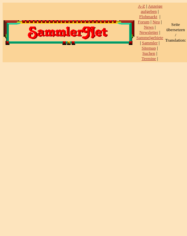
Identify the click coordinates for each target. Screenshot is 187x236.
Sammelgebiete (149, 37)
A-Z (141, 6)
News (149, 27)
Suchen (148, 53)
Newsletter (148, 32)
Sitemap (149, 48)
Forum (144, 21)
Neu (156, 21)
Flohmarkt (148, 16)
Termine (149, 58)
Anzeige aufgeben (151, 9)
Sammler (150, 42)
